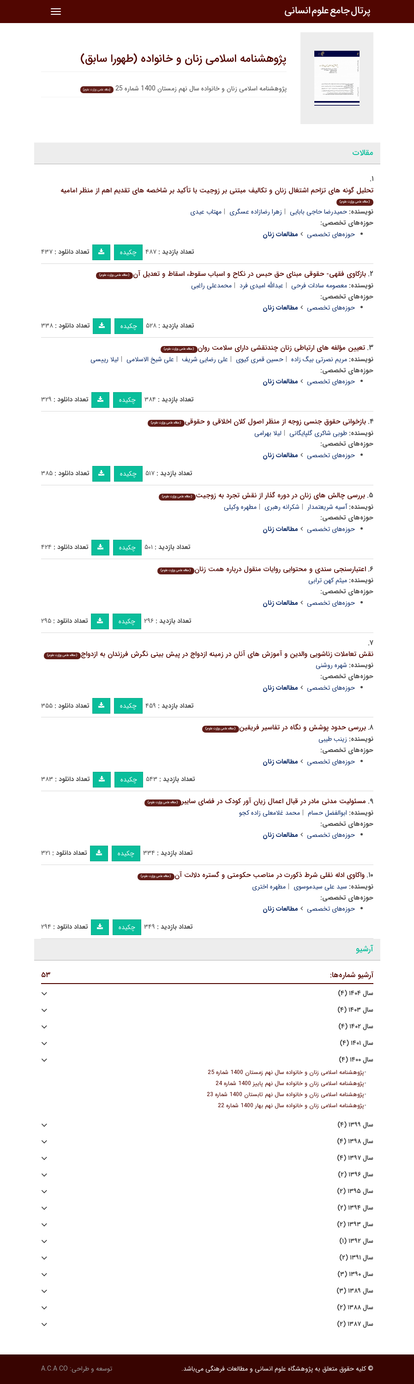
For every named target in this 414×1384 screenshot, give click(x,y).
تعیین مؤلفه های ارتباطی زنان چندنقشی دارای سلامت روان (263, 347)
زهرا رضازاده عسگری (255, 212)
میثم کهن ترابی (327, 580)
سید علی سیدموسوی (320, 887)
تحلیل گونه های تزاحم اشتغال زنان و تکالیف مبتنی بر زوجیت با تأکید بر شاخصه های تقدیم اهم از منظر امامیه (216, 195)
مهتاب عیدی (206, 212)
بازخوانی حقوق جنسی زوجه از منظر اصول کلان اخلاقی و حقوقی (257, 421)
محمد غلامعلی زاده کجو (269, 813)
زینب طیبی (332, 739)
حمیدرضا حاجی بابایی (318, 212)
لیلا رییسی (104, 359)
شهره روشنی (331, 665)
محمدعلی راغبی (211, 285)
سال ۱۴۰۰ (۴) (356, 1060)
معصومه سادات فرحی (319, 285)
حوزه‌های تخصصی (331, 234)
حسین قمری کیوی (259, 359)
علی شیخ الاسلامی (150, 359)
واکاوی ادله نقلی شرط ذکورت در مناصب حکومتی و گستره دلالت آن (251, 875)
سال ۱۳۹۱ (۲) (356, 1258)
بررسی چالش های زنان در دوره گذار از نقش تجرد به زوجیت (262, 495)
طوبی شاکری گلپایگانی (318, 433)
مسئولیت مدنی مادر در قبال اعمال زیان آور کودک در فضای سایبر (255, 801)
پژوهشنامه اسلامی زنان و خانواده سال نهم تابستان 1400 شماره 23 (285, 1094)
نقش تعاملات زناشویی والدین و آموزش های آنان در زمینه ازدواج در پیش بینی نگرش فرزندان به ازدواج (208, 654)
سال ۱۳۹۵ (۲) (355, 1191)
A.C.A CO (54, 1369)
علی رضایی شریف (205, 359)
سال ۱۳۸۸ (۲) (355, 1307)
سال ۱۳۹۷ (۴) (355, 1158)
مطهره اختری (269, 887)
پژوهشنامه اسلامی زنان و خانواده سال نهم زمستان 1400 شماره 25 (286, 1072)
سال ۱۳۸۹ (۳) (354, 1291)
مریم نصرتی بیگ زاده (319, 359)
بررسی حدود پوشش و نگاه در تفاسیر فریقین (284, 727)
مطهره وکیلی (240, 507)
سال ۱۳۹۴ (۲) (355, 1208)
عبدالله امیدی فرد (261, 285)
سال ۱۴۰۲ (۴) (355, 1027)
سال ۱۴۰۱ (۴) (356, 1043)
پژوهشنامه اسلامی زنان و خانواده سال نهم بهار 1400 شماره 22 (291, 1105)
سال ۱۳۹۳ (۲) (355, 1224)
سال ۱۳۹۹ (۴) (355, 1125)
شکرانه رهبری (282, 507)
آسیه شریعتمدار (327, 507)
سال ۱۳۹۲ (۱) (356, 1241)
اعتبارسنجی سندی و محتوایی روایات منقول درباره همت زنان (261, 569)
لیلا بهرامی (268, 433)
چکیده (128, 252)
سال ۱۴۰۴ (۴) (355, 993)
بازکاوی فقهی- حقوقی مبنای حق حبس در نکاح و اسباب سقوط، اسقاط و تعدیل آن (231, 274)
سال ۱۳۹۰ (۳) (355, 1274)
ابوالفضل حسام (327, 813)
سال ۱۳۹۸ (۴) (355, 1141)
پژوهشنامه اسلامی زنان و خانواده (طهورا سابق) (183, 59)
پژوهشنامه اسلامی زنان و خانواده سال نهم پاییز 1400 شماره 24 (290, 1083)
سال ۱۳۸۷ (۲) (355, 1324)
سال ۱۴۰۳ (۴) (355, 1010)
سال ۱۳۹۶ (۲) (355, 1175)
